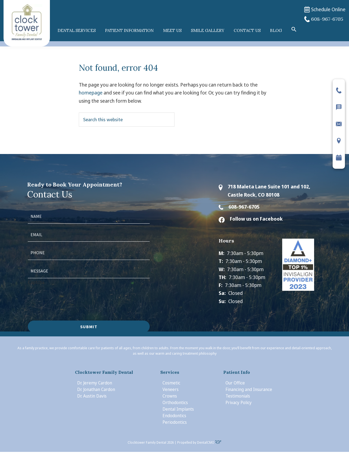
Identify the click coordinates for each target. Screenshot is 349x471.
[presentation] (69, 296)
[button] (294, 29)
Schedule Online (324, 9)
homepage (91, 92)
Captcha (36, 282)
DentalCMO (209, 442)
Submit (88, 326)
